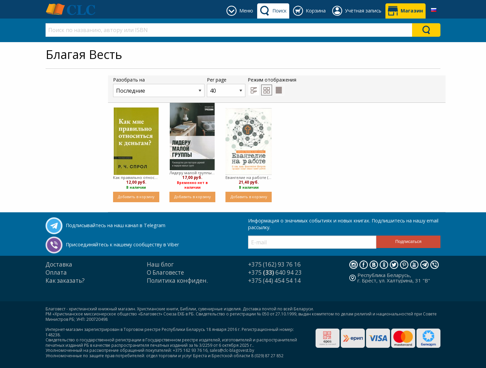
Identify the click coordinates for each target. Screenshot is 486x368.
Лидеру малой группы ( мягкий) (192, 172)
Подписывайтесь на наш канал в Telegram (115, 225)
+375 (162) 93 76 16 (274, 264)
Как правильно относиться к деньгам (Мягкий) (136, 177)
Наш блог (160, 264)
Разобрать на (159, 86)
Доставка (59, 264)
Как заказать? (65, 280)
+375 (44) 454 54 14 (274, 280)
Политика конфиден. (177, 280)
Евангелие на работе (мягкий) (248, 177)
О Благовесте (165, 272)
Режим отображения (272, 85)
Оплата (56, 272)
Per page (226, 86)
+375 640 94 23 (275, 272)
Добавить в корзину (136, 196)
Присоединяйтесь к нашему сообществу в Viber (122, 244)
